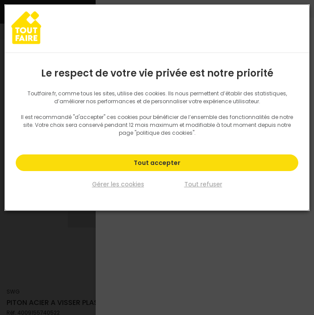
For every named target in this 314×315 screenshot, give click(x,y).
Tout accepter (157, 162)
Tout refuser (203, 183)
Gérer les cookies (118, 183)
